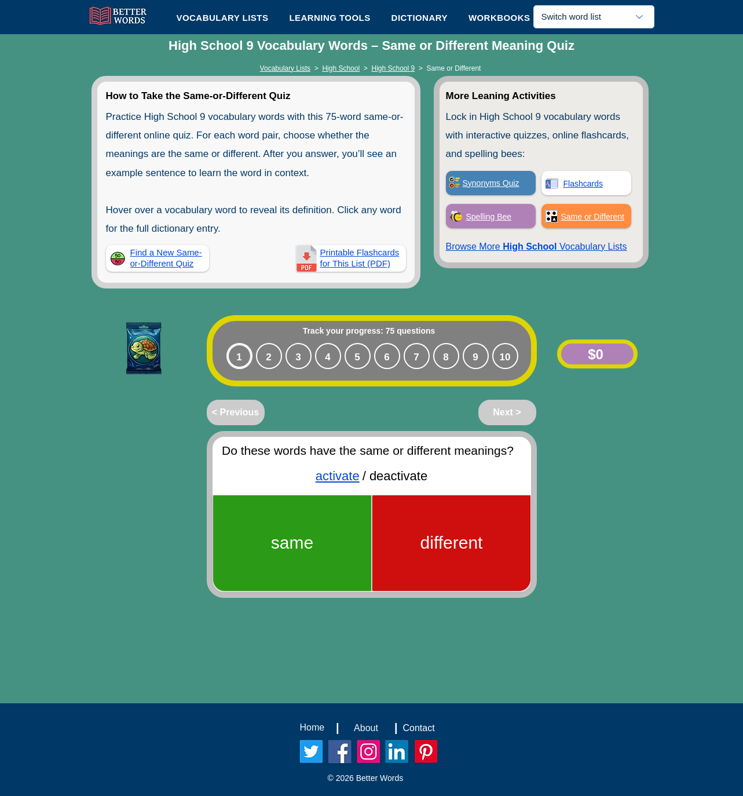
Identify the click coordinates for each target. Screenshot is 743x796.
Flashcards (583, 183)
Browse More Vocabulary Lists (536, 246)
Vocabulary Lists (285, 68)
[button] (329, 17)
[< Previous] (236, 412)
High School (341, 68)
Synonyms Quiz (491, 183)
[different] (451, 543)
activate (337, 476)
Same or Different (592, 216)
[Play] (110, 349)
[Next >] (507, 412)
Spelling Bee (489, 216)
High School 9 (393, 68)
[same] (292, 543)
